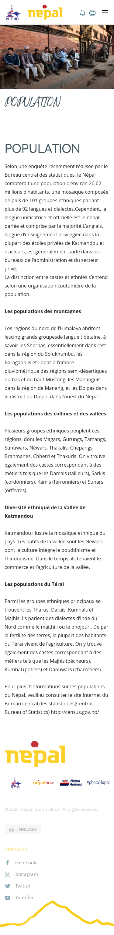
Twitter (23, 886)
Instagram (26, 874)
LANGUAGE (22, 829)
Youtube (24, 897)
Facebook (25, 862)
